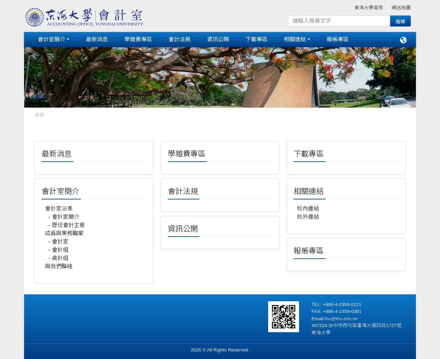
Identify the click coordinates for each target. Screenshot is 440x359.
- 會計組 (58, 248)
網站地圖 (401, 7)
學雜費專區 (138, 39)
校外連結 (308, 215)
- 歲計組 (58, 257)
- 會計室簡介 (63, 215)
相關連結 (295, 39)
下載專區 (256, 39)
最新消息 (97, 39)
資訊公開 (218, 39)
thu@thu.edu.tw (340, 317)
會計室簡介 (51, 39)
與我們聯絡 (59, 265)
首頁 (39, 113)
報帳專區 (338, 39)
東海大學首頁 (368, 7)
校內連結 (308, 207)
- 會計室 (58, 240)
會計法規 (179, 39)
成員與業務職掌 (64, 232)
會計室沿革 (59, 207)
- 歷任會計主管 (66, 224)
